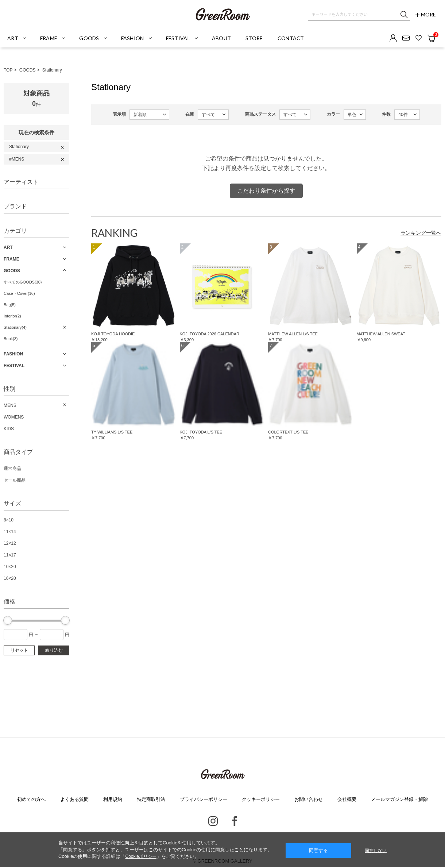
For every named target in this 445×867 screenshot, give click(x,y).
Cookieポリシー (140, 856)
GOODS (27, 70)
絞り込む (54, 650)
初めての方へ (31, 799)
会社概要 (346, 799)
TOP (8, 70)
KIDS (9, 428)
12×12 (10, 543)
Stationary (52, 70)
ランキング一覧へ (420, 233)
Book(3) (11, 338)
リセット (19, 650)
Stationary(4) (15, 327)
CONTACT (291, 38)
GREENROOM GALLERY (222, 14)
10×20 (10, 566)
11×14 (10, 531)
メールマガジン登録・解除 (399, 799)
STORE (254, 38)
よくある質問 (74, 799)
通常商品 (12, 468)
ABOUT (221, 38)
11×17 (10, 555)
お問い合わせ (308, 799)
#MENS (16, 159)
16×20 (10, 578)
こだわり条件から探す (266, 191)
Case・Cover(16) (19, 293)
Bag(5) (10, 305)
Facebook (234, 821)
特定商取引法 (151, 799)
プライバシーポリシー (203, 799)
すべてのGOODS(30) (23, 282)
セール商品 (15, 480)
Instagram (213, 821)
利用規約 (112, 799)
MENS (10, 405)
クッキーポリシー (261, 799)
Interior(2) (12, 316)
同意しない (376, 850)
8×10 (8, 520)
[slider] (7, 620)
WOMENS (14, 417)
